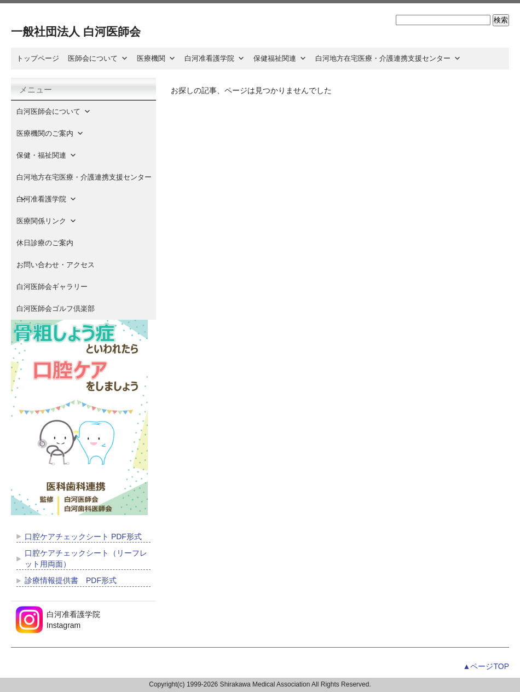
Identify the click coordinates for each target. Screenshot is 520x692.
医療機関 (156, 58)
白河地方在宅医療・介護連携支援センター (388, 58)
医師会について (98, 58)
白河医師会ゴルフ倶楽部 (55, 308)
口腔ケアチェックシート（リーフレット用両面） (86, 558)
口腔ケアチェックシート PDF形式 (83, 536)
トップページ (37, 58)
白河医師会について (53, 111)
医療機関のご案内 (50, 133)
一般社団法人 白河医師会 (76, 31)
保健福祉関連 (280, 58)
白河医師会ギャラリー (52, 286)
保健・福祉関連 (46, 155)
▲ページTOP (486, 666)
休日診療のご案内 (52, 243)
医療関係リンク (46, 221)
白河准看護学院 (214, 58)
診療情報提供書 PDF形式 (71, 580)
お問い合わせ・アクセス (55, 265)
